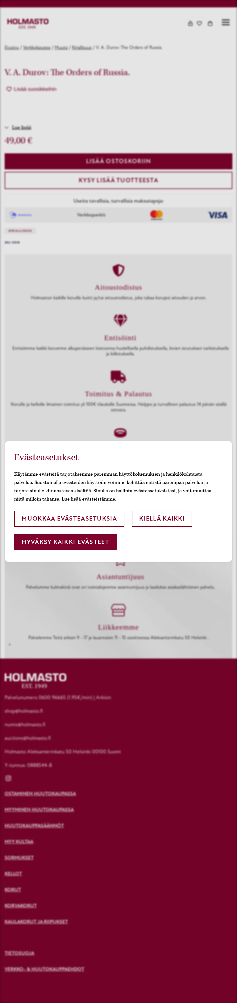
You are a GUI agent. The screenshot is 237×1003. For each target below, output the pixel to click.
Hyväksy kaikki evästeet (65, 542)
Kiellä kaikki (162, 518)
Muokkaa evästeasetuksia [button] (69, 518)
